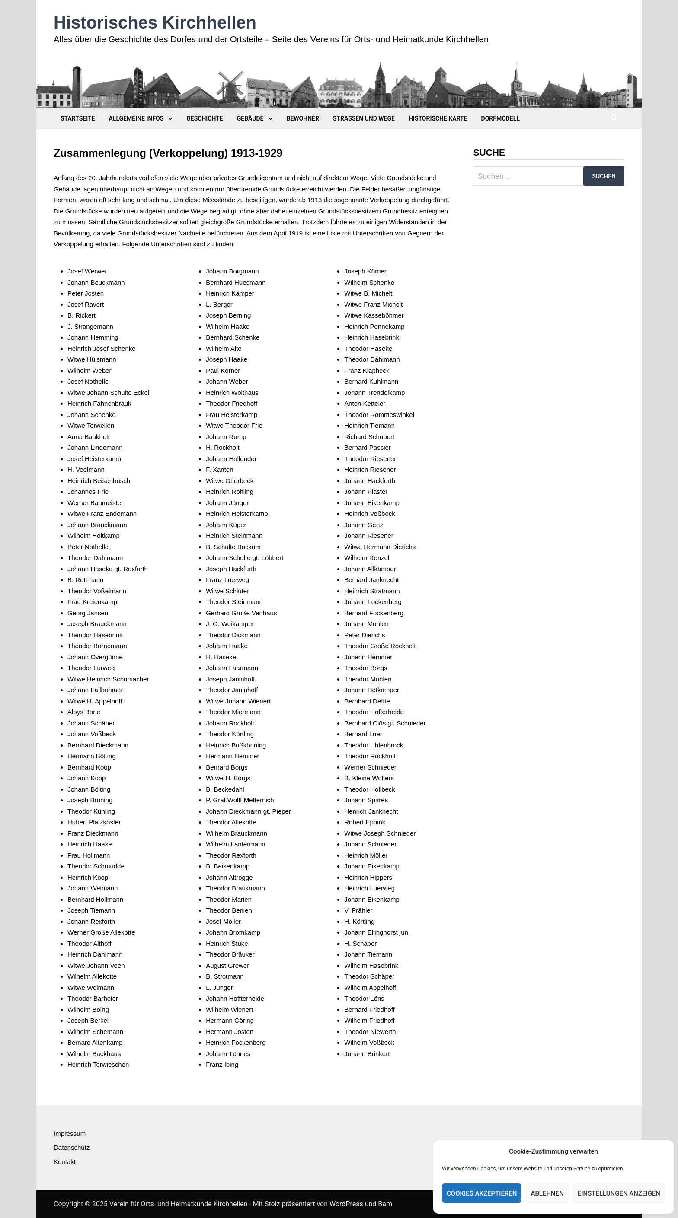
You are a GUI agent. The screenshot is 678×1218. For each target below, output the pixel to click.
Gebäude (250, 118)
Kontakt (65, 1161)
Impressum (70, 1133)
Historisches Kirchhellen (155, 22)
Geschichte (204, 118)
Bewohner (303, 118)
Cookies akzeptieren (482, 1193)
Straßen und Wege (364, 118)
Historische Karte (438, 118)
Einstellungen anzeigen (619, 1193)
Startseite (78, 118)
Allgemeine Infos (136, 118)
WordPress (346, 1204)
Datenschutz (72, 1147)
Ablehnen (547, 1193)
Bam (385, 1204)
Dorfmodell (500, 118)
